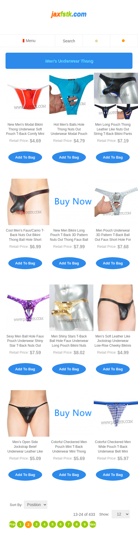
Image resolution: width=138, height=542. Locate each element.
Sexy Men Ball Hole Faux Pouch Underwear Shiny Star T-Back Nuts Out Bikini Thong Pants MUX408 (25, 345)
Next (92, 524)
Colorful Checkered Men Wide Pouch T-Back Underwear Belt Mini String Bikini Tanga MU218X (113, 451)
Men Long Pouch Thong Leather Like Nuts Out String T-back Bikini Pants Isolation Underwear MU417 (113, 134)
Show (103, 514)
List (125, 504)
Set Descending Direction (52, 504)
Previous (12, 524)
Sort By (16, 505)
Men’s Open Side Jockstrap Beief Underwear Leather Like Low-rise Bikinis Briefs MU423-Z (25, 451)
